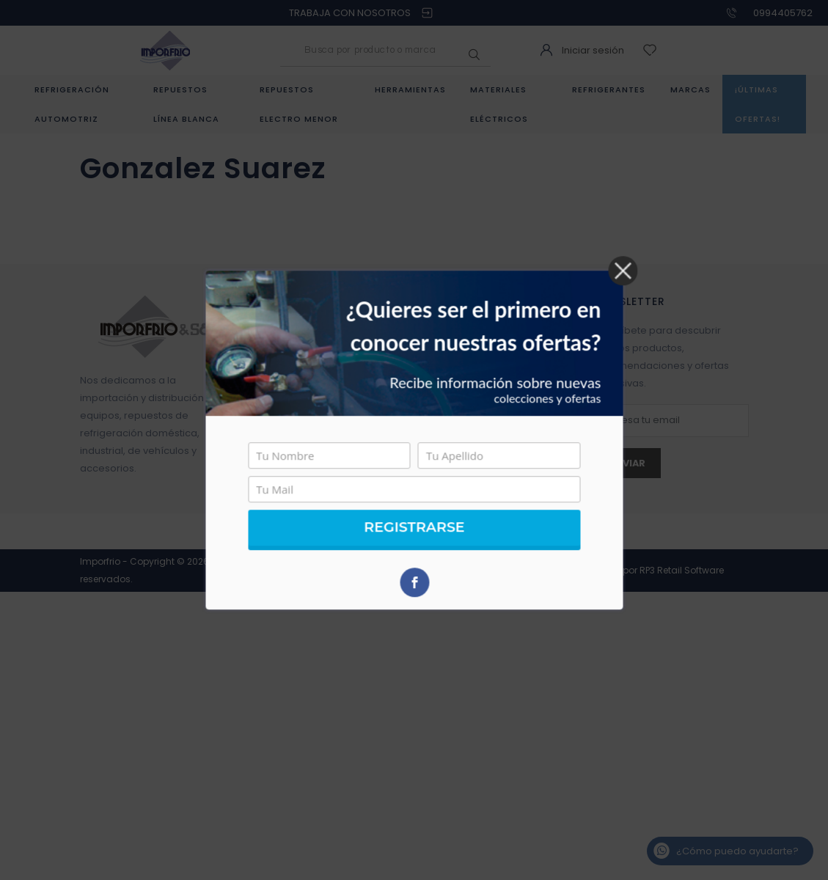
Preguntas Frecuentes (304, 377)
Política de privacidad (304, 430)
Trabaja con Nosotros (303, 448)
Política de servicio (297, 395)
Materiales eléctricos (499, 104)
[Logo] (165, 49)
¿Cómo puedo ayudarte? (737, 851)
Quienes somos (289, 324)
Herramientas (410, 89)
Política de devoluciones (311, 412)
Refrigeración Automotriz (71, 104)
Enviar (627, 463)
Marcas (690, 89)
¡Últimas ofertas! (757, 104)
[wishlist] (651, 51)
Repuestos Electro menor (299, 104)
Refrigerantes (608, 89)
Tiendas (271, 342)
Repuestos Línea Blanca (186, 104)
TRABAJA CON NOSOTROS (350, 13)
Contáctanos (283, 360)
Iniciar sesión (593, 50)
